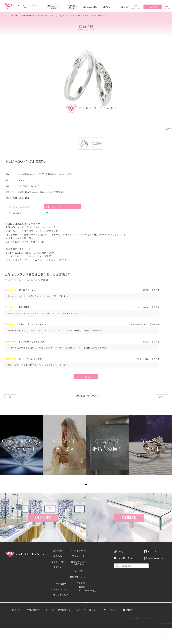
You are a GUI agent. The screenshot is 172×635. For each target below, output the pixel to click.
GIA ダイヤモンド (78, 550)
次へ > (161, 396)
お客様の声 (61, 583)
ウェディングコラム (60, 589)
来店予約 (56, 206)
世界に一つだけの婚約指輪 (78, 563)
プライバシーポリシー (87, 609)
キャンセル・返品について (58, 609)
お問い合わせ (33, 609)
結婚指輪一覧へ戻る (86, 396)
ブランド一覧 (78, 556)
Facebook (152, 551)
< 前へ (10, 396)
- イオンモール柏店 (87, 590)
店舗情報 (80, 583)
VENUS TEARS (18, 15)
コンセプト (77, 571)
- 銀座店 (81, 587)
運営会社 (16, 609)
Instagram (122, 551)
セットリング (57, 561)
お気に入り (135, 7)
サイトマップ (110, 609)
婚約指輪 (57, 550)
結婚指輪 (30, 15)
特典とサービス (77, 576)
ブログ (129, 609)
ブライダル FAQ (60, 595)
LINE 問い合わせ (126, 558)
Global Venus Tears (156, 558)
